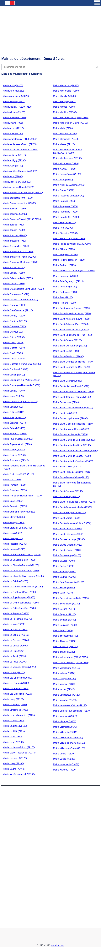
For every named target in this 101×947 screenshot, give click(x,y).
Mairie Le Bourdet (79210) (16, 635)
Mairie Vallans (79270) (64, 673)
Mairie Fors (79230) (12, 479)
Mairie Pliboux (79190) (64, 249)
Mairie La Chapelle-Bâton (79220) (19, 560)
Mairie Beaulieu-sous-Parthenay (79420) (23, 192)
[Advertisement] (50, 23)
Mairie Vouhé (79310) (63, 753)
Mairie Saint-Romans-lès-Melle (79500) (72, 507)
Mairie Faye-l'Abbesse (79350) (18, 439)
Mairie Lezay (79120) (13, 699)
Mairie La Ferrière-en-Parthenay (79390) (23, 586)
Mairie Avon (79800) (13, 176)
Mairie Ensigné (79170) (14, 417)
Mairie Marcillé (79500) (64, 96)
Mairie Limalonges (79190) (16, 710)
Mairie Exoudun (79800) (15, 433)
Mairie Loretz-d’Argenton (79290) (19, 715)
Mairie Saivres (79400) (64, 561)
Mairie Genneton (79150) (15, 506)
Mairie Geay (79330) (13, 501)
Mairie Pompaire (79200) (65, 254)
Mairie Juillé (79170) (13, 538)
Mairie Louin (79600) (13, 736)
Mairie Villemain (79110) (65, 732)
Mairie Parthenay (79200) (65, 212)
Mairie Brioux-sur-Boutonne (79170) (20, 262)
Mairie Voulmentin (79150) (66, 764)
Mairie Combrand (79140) (15, 369)
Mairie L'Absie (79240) (14, 549)
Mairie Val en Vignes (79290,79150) (70, 657)
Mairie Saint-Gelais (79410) (66, 351)
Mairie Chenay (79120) (14, 316)
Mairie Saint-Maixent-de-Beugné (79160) (73, 424)
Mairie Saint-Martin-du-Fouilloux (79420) (73, 461)
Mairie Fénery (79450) (14, 449)
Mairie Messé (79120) (64, 144)
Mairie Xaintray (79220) (64, 770)
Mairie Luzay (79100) (13, 763)
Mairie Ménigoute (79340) (65, 139)
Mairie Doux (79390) (13, 407)
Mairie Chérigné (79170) (15, 321)
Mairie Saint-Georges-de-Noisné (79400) (73, 362)
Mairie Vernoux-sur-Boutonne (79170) (71, 711)
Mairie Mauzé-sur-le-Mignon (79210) (71, 117)
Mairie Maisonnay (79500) (66, 85)
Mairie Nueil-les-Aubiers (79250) (69, 185)
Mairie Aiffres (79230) (13, 91)
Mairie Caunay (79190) (14, 273)
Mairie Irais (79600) (12, 533)
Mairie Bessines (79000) (15, 214)
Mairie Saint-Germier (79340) (67, 381)
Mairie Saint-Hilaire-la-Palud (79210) (71, 386)
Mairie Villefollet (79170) (65, 727)
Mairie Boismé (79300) (14, 225)
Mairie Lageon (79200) (14, 624)
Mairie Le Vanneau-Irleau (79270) (19, 667)
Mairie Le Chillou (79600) (15, 645)
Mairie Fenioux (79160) (14, 455)
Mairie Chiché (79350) (14, 337)
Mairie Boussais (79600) (15, 235)
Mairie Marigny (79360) (64, 101)
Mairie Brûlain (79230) (14, 267)
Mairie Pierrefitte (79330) (65, 233)
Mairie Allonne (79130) (14, 112)
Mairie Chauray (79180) (14, 305)
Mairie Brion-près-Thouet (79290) (19, 257)
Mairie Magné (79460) (14, 769)
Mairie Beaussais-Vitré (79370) (18, 198)
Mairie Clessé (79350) (14, 358)
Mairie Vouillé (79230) (64, 759)
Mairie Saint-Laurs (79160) (66, 402)
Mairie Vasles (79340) (64, 689)
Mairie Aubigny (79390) (14, 160)
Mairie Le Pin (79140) (13, 651)
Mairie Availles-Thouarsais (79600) (20, 171)
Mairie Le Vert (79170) (14, 672)
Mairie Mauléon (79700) (65, 112)
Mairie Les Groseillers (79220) (18, 694)
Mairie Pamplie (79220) (64, 201)
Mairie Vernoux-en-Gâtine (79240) (70, 705)
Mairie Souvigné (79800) (65, 625)
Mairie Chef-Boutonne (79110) (18, 310)
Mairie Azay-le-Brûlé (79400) (17, 182)
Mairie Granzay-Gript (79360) (17, 528)
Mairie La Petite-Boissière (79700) (19, 608)
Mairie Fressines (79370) (15, 490)
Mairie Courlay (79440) (14, 391)
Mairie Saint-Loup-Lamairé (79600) (70, 418)
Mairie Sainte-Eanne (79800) (67, 528)
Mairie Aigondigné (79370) (16, 96)
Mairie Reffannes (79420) (65, 292)
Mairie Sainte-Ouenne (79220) (68, 545)
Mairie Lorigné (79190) (14, 720)
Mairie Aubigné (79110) (14, 155)
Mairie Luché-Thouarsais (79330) (19, 753)
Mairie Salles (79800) (63, 566)
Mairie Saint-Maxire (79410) (67, 466)
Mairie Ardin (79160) (13, 133)
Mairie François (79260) (14, 485)
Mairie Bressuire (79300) (15, 241)
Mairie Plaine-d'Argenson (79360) (69, 238)
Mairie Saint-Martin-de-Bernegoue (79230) (74, 440)
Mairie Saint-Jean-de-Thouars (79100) (72, 397)
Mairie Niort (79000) (63, 179)
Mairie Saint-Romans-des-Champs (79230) (74, 502)
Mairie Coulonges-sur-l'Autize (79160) (21, 380)
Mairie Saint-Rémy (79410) (66, 496)
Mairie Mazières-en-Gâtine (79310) (70, 123)
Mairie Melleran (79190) (65, 133)
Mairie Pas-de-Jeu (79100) (66, 217)
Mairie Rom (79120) (63, 297)
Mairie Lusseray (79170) (15, 758)
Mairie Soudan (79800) (64, 620)
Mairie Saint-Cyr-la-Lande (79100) (70, 346)
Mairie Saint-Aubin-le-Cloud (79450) (71, 329)
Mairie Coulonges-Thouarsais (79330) (21, 385)
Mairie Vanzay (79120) (64, 684)
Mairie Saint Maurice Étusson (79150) (71, 308)
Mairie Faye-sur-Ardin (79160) (17, 444)
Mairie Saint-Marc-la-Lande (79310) (70, 434)
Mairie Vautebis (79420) (65, 700)
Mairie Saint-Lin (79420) (65, 413)
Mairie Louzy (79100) (13, 742)
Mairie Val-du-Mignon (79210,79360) (71, 662)
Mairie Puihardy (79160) (65, 286)
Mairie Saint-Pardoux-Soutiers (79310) (72, 472)
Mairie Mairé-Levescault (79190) (19, 774)
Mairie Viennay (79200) (64, 721)
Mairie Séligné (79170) (64, 609)
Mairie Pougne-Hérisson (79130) (69, 260)
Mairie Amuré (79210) (13, 123)
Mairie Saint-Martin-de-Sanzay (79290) (72, 456)
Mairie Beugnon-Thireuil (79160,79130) (22, 219)
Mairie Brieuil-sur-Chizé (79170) (18, 251)
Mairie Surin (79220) (63, 630)
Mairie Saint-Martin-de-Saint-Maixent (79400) (75, 450)
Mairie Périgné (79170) (64, 222)
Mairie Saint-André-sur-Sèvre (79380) (71, 319)
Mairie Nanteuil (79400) (64, 169)
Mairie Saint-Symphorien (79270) (69, 512)
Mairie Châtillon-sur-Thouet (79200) (20, 299)
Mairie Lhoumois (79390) (15, 704)
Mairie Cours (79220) (13, 396)
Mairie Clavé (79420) (13, 353)
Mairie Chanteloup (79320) (16, 294)
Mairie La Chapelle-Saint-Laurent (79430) (23, 576)
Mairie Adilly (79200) (13, 85)
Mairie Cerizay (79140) (14, 283)
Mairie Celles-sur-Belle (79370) (18, 278)
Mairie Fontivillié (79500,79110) (18, 474)
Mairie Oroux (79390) (63, 190)
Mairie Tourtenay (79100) (65, 646)
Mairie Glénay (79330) (14, 517)
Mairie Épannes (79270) (15, 423)
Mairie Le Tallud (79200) (15, 662)
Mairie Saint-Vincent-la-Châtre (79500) (72, 523)
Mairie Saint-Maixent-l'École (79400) (71, 429)
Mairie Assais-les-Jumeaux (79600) (20, 149)
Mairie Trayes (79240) (64, 652)
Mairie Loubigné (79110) (15, 726)
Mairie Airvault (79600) (14, 101)
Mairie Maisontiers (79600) (66, 91)
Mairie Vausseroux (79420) (66, 695)
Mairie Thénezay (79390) (65, 636)
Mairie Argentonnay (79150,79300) (20, 139)
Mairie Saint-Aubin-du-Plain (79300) (70, 324)
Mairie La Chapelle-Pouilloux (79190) (21, 570)
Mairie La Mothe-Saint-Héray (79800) (21, 603)
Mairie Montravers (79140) (66, 163)
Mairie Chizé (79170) (13, 342)
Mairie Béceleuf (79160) (14, 208)
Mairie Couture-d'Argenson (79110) (20, 401)
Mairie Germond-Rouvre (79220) (19, 512)
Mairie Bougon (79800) (14, 230)
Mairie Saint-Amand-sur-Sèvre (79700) (72, 313)
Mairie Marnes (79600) (64, 107)
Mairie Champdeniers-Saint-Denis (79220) (24, 289)
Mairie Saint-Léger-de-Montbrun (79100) (73, 407)
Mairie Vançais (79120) (64, 678)
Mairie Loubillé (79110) (14, 731)
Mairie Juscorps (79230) (15, 544)
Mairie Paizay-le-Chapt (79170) (68, 196)
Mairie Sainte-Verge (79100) (67, 555)
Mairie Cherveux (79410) (15, 326)
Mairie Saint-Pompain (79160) (68, 491)
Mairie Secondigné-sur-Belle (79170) (71, 598)
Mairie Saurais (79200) (64, 577)
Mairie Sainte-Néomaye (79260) (69, 539)
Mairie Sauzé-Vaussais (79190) (68, 582)
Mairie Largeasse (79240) (15, 629)
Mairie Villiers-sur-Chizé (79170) (69, 748)
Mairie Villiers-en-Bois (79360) (68, 737)
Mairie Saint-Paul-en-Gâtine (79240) (71, 477)
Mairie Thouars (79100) (64, 641)
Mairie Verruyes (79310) (65, 716)
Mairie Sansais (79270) (64, 571)
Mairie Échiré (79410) (13, 412)
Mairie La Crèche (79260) (15, 581)
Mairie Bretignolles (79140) (16, 246)
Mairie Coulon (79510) (14, 375)
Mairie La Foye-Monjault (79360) (19, 597)
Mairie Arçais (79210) (13, 128)
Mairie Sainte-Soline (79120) (67, 550)
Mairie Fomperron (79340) (16, 460)
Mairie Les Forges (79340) (16, 683)
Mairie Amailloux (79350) (15, 117)
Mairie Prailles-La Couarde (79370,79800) (74, 270)
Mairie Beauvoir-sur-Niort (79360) (19, 203)
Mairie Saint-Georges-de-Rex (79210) (71, 367)
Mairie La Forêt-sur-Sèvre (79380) (19, 592)
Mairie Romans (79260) (64, 303)
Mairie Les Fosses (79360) (16, 688)
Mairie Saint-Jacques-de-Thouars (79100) (73, 391)
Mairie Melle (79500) (63, 128)
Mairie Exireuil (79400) (14, 428)
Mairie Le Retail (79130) (15, 656)
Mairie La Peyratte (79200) (16, 613)
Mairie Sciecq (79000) (64, 587)
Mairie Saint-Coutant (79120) (67, 340)
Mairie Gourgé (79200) (14, 522)
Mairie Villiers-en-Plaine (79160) (69, 743)
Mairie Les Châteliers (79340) (17, 678)
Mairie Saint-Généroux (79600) (68, 356)
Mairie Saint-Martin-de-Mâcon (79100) (72, 445)
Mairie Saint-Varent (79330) (66, 518)
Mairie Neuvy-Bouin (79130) (67, 174)
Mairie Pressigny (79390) (65, 276)
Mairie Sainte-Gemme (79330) (68, 534)
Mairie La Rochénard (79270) (17, 619)
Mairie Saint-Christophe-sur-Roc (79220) (73, 335)
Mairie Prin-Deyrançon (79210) (68, 281)
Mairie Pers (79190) (63, 228)
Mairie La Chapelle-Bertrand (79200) (21, 565)
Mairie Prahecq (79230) (64, 265)
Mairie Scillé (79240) (63, 593)
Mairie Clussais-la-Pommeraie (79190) (22, 364)
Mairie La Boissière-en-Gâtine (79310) (21, 554)
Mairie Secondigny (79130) (66, 603)
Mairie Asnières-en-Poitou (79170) (20, 144)
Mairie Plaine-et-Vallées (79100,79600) (72, 244)
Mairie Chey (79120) (13, 332)
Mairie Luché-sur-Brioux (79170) (19, 747)
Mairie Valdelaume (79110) (66, 668)
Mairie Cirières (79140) (14, 348)
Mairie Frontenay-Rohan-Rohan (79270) (22, 495)
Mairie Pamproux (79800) (65, 206)
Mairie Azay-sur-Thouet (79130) (18, 187)
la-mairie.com (57, 945)
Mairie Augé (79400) (13, 166)
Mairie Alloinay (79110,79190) (17, 107)
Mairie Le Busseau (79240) (16, 640)
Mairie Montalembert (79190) (67, 158)
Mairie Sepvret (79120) (64, 614)
